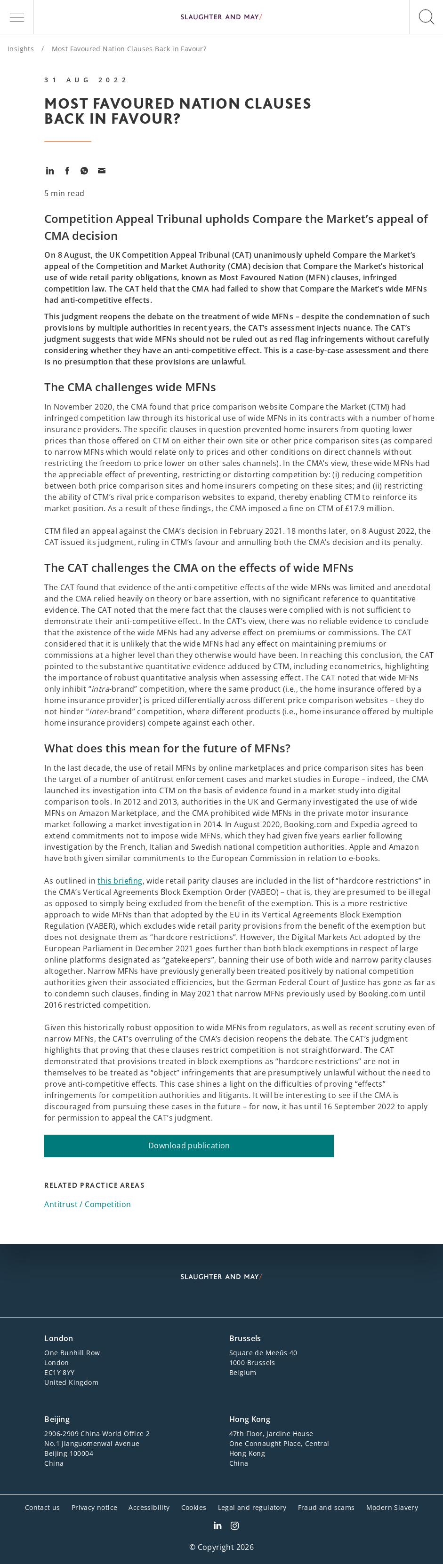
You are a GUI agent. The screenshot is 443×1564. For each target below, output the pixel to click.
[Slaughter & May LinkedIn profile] (217, 1527)
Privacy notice (95, 1507)
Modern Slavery (392, 1507)
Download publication (189, 1145)
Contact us (42, 1507)
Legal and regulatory (252, 1507)
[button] (17, 17)
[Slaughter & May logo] (221, 17)
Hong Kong (250, 1419)
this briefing (119, 881)
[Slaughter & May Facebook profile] (235, 1526)
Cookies (194, 1507)
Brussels (245, 1338)
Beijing (57, 1419)
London (58, 1338)
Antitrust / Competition (87, 1204)
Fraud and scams (326, 1507)
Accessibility (149, 1507)
